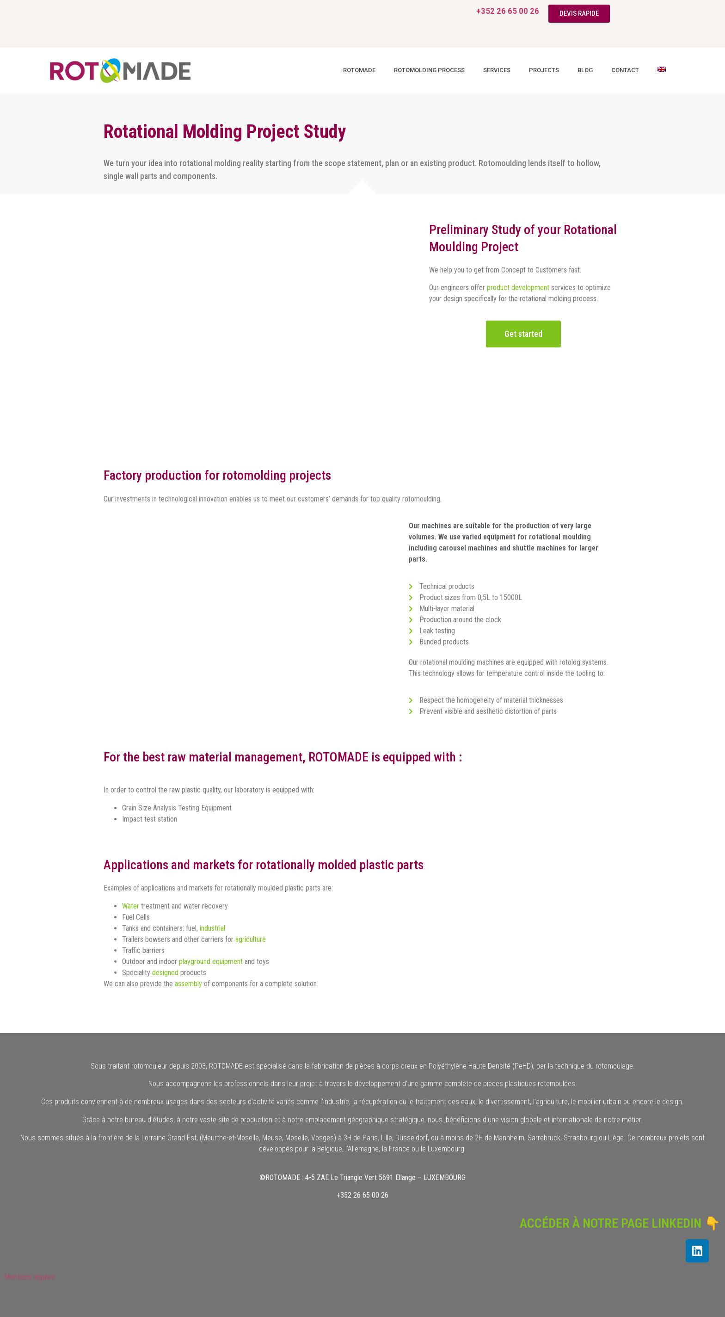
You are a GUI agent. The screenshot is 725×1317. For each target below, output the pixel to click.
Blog (585, 70)
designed (165, 972)
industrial (212, 928)
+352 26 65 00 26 (507, 11)
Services (496, 70)
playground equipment (211, 961)
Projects (544, 70)
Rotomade (359, 70)
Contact (625, 70)
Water (130, 906)
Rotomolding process (429, 70)
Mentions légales (30, 1277)
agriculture (250, 939)
